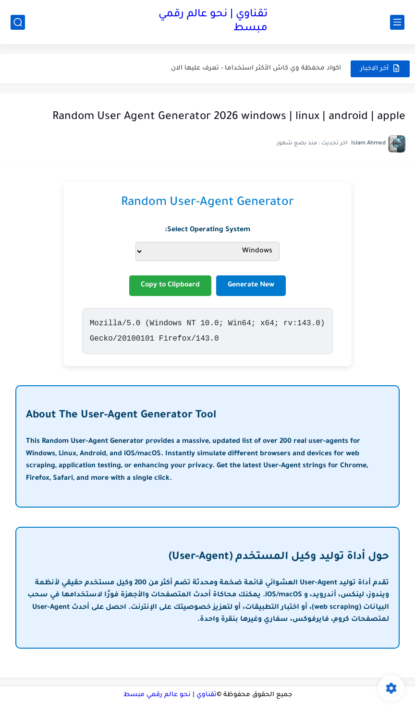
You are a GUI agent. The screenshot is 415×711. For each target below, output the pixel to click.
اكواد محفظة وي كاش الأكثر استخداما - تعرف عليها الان (256, 68)
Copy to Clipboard (170, 285)
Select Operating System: (207, 230)
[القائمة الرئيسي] (397, 22)
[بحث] (18, 22)
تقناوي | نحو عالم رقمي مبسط (213, 22)
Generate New (251, 285)
